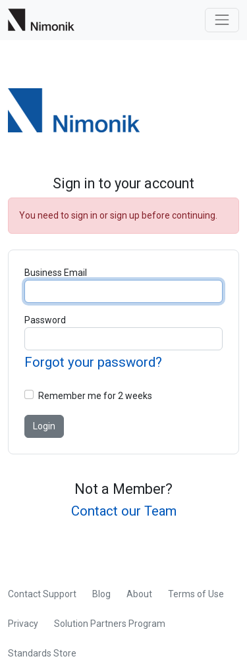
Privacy (23, 623)
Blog (101, 594)
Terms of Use (196, 594)
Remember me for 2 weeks (95, 395)
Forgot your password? (93, 362)
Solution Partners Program (109, 623)
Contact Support (42, 594)
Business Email (55, 272)
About (139, 594)
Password (45, 320)
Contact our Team (124, 511)
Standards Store (42, 653)
